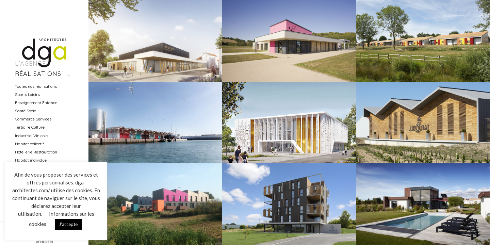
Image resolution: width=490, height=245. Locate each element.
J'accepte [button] (68, 224)
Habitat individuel (31, 160)
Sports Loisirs (27, 94)
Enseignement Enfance (36, 102)
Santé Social (26, 110)
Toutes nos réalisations (36, 86)
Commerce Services (33, 118)
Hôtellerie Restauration (36, 151)
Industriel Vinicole (31, 135)
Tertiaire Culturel (30, 127)
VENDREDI (44, 242)
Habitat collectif (29, 143)
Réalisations (38, 74)
